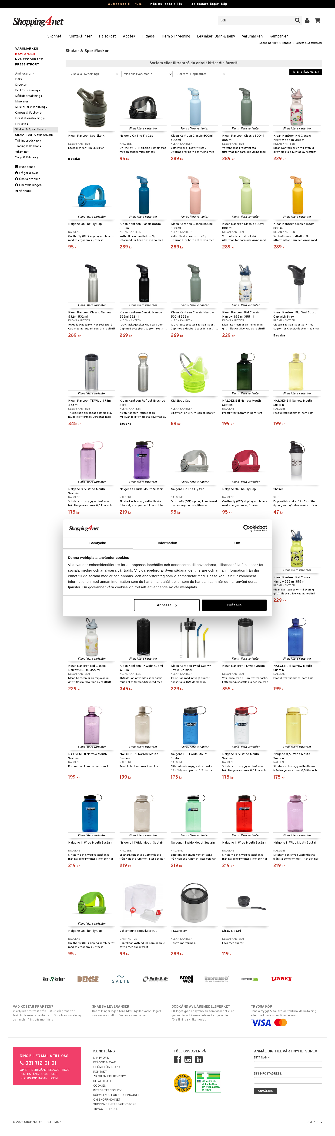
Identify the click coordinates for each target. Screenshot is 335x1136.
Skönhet (54, 36)
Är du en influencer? (109, 1076)
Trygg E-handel (105, 1109)
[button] (317, 20)
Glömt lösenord (106, 1067)
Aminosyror (25, 74)
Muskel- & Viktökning (31, 107)
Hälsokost (107, 36)
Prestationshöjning (30, 118)
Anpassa (167, 605)
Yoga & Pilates (27, 157)
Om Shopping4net (107, 1100)
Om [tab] (237, 543)
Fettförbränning (28, 90)
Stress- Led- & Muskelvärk (34, 135)
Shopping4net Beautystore (114, 1104)
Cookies (99, 1086)
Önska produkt (27, 179)
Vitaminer (22, 152)
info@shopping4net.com (39, 1078)
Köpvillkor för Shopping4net (116, 1095)
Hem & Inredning (176, 36)
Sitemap (54, 1122)
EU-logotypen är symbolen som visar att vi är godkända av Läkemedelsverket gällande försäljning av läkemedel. (207, 1013)
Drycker (22, 85)
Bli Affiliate (102, 1081)
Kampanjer (279, 36)
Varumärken (252, 36)
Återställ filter (306, 72)
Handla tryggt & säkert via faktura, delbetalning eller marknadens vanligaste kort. (286, 1014)
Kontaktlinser (80, 36)
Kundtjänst (25, 167)
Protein (22, 124)
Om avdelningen (28, 185)
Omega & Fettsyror (29, 113)
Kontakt (100, 1072)
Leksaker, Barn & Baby (216, 36)
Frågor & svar (26, 173)
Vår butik (23, 191)
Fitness (148, 36)
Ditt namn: (262, 1058)
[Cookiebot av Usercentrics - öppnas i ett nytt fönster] (246, 528)
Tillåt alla (234, 605)
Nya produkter (29, 59)
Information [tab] (167, 543)
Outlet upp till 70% (125, 4)
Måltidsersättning (29, 96)
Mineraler (21, 102)
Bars (18, 79)
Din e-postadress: (268, 1074)
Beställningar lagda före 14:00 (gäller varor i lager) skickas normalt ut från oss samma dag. (128, 1010)
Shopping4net (268, 43)
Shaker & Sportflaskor (308, 43)
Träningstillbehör (28, 146)
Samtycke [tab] (98, 543)
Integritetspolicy (107, 1090)
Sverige (315, 1122)
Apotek (129, 36)
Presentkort (27, 65)
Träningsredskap (28, 141)
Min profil (101, 1058)
